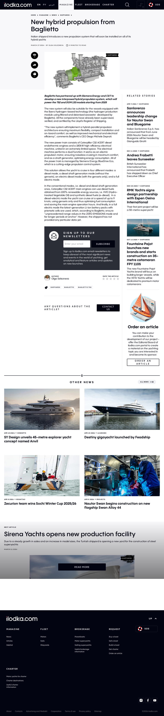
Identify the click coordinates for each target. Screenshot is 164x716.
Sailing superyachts (83, 645)
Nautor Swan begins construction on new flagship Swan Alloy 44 (117, 505)
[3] (111, 278)
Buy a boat (113, 637)
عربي (52, 4)
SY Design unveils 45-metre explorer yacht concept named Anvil (37, 439)
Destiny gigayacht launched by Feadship (117, 437)
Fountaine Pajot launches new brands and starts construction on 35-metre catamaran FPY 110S (142, 254)
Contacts (18, 711)
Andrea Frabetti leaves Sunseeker (141, 157)
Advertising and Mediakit (36, 711)
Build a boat (114, 645)
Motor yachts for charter (16, 676)
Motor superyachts (82, 641)
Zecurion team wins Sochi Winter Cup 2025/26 (40, 503)
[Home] (18, 5)
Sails (42, 641)
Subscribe (103, 243)
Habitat (9, 645)
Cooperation (56, 711)
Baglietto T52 (85, 287)
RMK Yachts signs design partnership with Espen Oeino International (142, 196)
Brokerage (92, 4)
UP (153, 618)
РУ (44, 4)
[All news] (147, 382)
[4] (114, 278)
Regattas (20, 499)
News (54, 15)
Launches (101, 433)
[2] (107, 278)
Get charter (113, 649)
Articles (9, 641)
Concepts (21, 433)
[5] (118, 278)
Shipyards (65, 15)
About (8, 711)
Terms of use (70, 711)
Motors (43, 637)
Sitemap (97, 711)
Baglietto (69, 287)
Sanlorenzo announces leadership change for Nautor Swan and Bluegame (142, 116)
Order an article (115, 653)
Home (33, 15)
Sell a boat (113, 641)
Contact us (108, 308)
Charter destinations (15, 680)
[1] (103, 278)
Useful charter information (12, 686)
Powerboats (80, 637)
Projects (101, 499)
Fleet (79, 4)
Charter (108, 4)
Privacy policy (85, 711)
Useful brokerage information (82, 650)
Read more (82, 566)
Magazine (66, 4)
